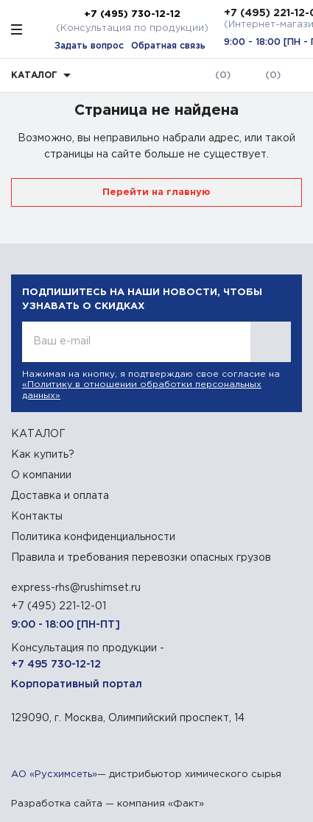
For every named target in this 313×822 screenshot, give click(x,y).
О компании (41, 475)
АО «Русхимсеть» (54, 774)
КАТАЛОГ (38, 434)
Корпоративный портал (76, 684)
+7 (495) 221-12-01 (58, 606)
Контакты (37, 516)
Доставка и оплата (60, 496)
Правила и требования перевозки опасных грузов (141, 557)
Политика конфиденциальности (93, 537)
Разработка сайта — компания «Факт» (107, 804)
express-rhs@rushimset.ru (76, 588)
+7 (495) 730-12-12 (132, 14)
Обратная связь (168, 46)
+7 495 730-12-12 (56, 664)
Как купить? (42, 454)
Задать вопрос (89, 46)
